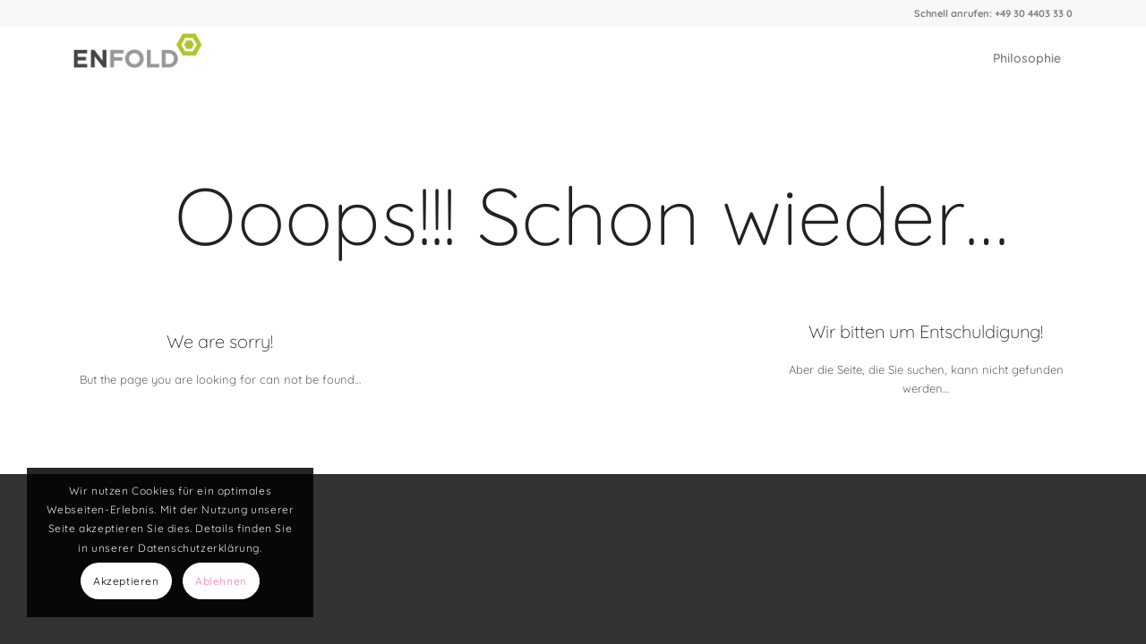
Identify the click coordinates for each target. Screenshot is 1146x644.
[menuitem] (1027, 58)
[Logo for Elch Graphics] (141, 58)
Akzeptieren (126, 581)
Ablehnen (221, 581)
